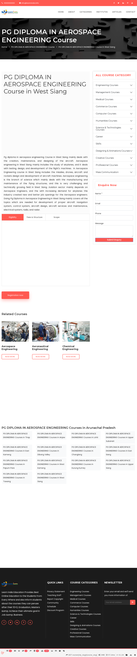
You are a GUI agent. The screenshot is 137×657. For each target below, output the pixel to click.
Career (99, 140)
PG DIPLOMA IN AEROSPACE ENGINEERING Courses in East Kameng (16, 451)
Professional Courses (107, 168)
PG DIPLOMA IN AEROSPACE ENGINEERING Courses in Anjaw (51, 435)
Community (53, 602)
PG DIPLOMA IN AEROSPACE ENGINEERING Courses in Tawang (15, 478)
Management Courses (107, 96)
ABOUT (71, 12)
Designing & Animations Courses (113, 154)
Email (97, 207)
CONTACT (130, 12)
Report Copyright (55, 599)
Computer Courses (106, 117)
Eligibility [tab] (12, 217)
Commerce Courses (106, 110)
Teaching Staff (54, 595)
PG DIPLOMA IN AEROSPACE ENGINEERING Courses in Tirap (16, 435)
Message (99, 227)
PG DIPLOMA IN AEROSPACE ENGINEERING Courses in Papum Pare (15, 464)
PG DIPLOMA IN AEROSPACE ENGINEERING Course (33, 47)
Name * (98, 197)
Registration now (15, 295)
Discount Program (55, 610)
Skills (98, 147)
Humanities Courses (106, 124)
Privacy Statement (56, 591)
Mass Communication (107, 176)
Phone (98, 217)
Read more (10, 356)
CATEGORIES (86, 12)
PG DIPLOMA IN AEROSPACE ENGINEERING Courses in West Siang (50, 478)
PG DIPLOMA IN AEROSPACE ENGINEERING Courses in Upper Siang (120, 464)
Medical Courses (104, 103)
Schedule (51, 606)
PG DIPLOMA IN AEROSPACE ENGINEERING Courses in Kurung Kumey (84, 464)
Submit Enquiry (114, 243)
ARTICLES (116, 12)
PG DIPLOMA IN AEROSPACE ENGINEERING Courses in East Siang (119, 451)
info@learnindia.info (29, 3)
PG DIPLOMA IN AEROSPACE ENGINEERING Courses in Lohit (85, 435)
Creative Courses (105, 161)
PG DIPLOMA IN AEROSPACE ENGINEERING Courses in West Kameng (50, 464)
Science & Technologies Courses (108, 132)
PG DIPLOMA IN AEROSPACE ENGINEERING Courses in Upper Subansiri (120, 437)
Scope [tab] (57, 217)
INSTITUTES (102, 12)
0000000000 (8, 3)
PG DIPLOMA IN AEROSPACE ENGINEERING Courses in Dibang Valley (49, 451)
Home (4, 47)
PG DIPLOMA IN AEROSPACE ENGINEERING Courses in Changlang (84, 451)
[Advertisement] (46, 125)
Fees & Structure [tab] (34, 217)
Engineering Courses (107, 89)
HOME (61, 12)
